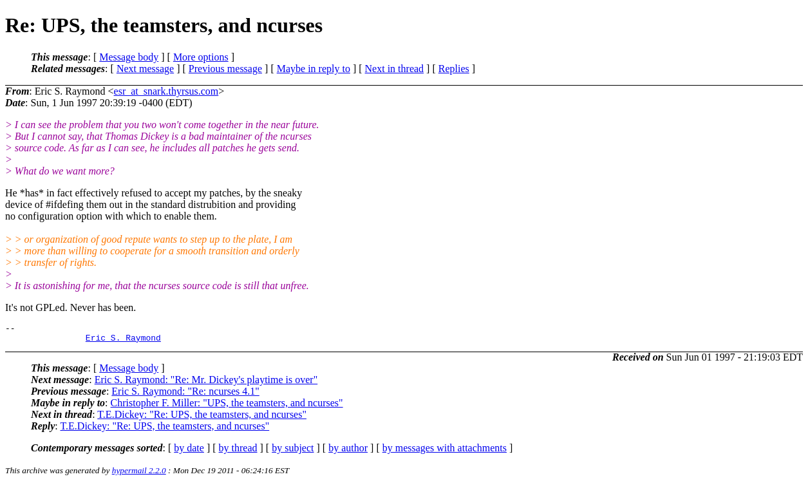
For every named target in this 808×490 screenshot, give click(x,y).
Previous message (225, 68)
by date (189, 451)
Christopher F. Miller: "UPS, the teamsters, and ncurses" (227, 406)
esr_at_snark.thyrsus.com (166, 91)
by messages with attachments (444, 451)
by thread (238, 451)
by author (348, 451)
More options (201, 57)
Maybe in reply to (313, 68)
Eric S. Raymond (123, 341)
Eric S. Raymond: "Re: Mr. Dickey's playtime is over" (206, 383)
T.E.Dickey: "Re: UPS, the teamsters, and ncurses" (201, 418)
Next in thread (394, 68)
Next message (145, 68)
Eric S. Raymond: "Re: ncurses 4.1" (185, 395)
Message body (128, 57)
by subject (293, 451)
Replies (453, 68)
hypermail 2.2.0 (139, 474)
